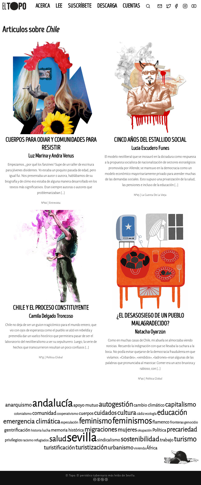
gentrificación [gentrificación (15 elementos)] (17, 430)
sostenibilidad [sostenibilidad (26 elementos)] (140, 439)
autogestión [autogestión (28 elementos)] (116, 404)
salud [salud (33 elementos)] (57, 439)
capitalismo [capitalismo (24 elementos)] (180, 404)
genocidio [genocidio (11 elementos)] (191, 422)
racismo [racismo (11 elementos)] (27, 440)
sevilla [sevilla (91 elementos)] (82, 437)
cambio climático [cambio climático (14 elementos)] (148, 405)
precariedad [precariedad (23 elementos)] (182, 429)
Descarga (107, 6)
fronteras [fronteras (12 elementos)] (177, 422)
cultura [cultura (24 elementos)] (126, 413)
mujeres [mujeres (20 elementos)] (127, 429)
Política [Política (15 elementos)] (159, 430)
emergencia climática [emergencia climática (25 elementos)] (31, 421)
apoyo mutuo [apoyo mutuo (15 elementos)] (85, 405)
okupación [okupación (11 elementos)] (144, 430)
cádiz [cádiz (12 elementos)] (140, 413)
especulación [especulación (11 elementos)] (69, 422)
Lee (59, 6)
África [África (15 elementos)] (151, 448)
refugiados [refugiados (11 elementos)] (41, 440)
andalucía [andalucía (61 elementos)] (52, 403)
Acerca (43, 6)
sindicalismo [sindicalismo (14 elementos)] (108, 440)
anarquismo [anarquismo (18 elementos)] (18, 405)
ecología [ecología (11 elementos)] (150, 414)
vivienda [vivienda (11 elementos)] (140, 448)
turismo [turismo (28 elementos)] (185, 439)
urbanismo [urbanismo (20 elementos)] (120, 447)
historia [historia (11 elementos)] (36, 430)
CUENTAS (131, 6)
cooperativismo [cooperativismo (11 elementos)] (67, 414)
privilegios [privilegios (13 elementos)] (13, 440)
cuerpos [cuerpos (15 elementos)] (86, 413)
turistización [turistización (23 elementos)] (91, 447)
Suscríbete (79, 6)
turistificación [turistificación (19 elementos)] (59, 447)
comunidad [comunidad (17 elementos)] (44, 413)
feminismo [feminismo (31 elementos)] (95, 421)
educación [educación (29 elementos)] (172, 412)
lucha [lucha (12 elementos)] (46, 430)
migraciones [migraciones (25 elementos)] (100, 429)
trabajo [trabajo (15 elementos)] (166, 440)
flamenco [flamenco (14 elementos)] (160, 422)
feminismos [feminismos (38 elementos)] (132, 421)
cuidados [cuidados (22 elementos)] (105, 413)
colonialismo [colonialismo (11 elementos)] (23, 414)
